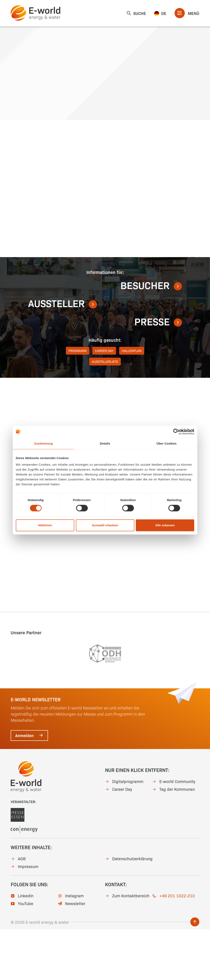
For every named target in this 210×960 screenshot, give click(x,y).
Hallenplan (132, 381)
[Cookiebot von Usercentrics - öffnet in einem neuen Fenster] (176, 432)
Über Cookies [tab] (166, 443)
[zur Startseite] (35, 13)
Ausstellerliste (105, 391)
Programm (77, 381)
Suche (136, 13)
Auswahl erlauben (105, 525)
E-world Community (173, 812)
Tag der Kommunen (173, 819)
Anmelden (29, 766)
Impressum (24, 897)
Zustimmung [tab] (43, 443)
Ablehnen (45, 525)
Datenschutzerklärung (129, 889)
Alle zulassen (165, 525)
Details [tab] (105, 443)
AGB (18, 889)
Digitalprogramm (124, 812)
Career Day (104, 381)
